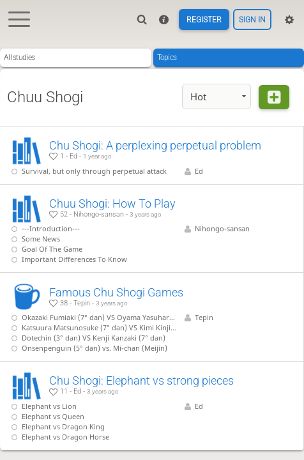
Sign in (252, 19)
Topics (167, 57)
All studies (19, 57)
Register (203, 19)
